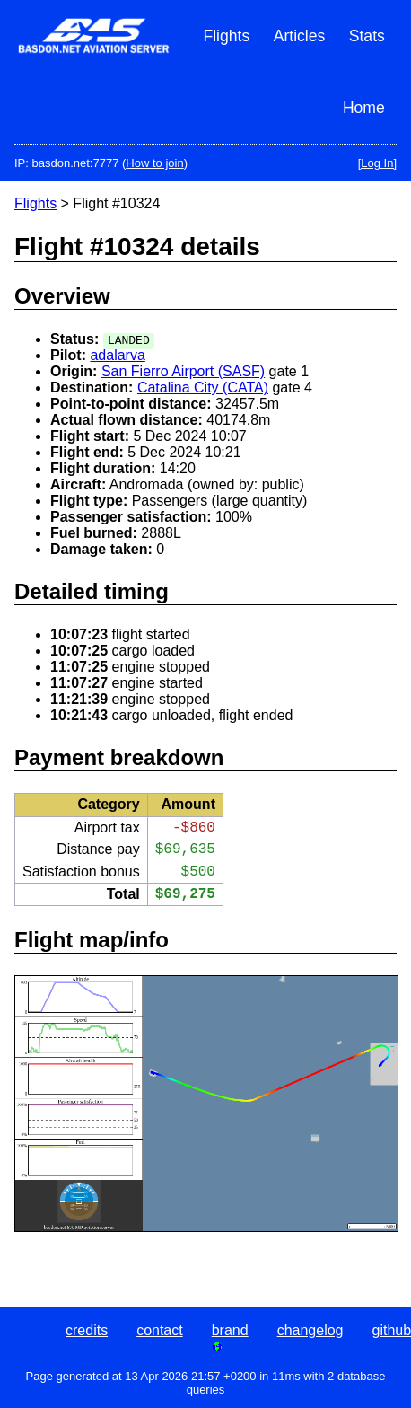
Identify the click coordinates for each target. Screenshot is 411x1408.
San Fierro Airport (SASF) (183, 371)
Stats (367, 36)
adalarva (117, 355)
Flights (226, 36)
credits (87, 1330)
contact (159, 1330)
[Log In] (377, 163)
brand (230, 1330)
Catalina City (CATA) (202, 387)
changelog (310, 1330)
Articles (300, 36)
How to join (154, 163)
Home (364, 108)
